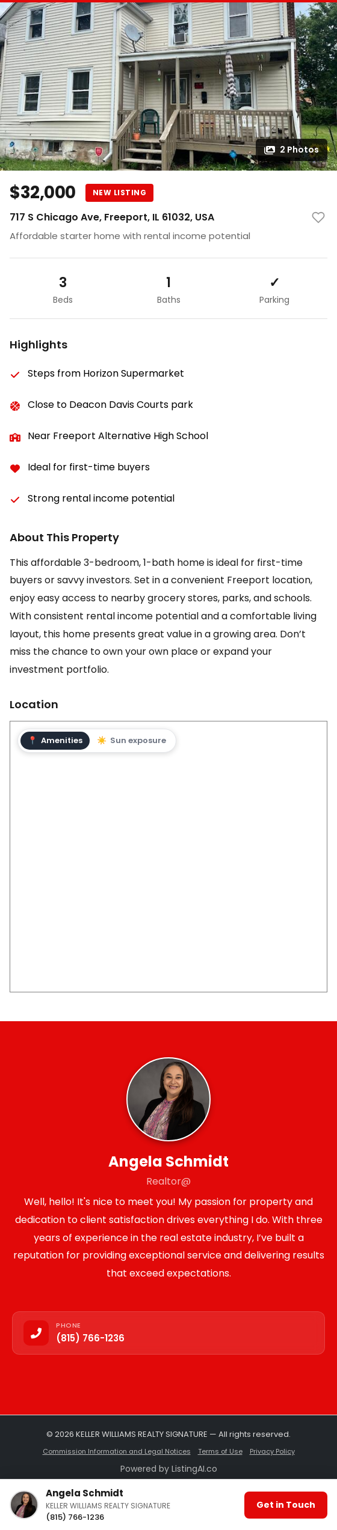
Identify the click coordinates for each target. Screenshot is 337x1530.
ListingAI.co (194, 1469)
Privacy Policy (272, 1451)
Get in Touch (285, 1505)
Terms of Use (220, 1451)
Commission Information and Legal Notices (117, 1451)
